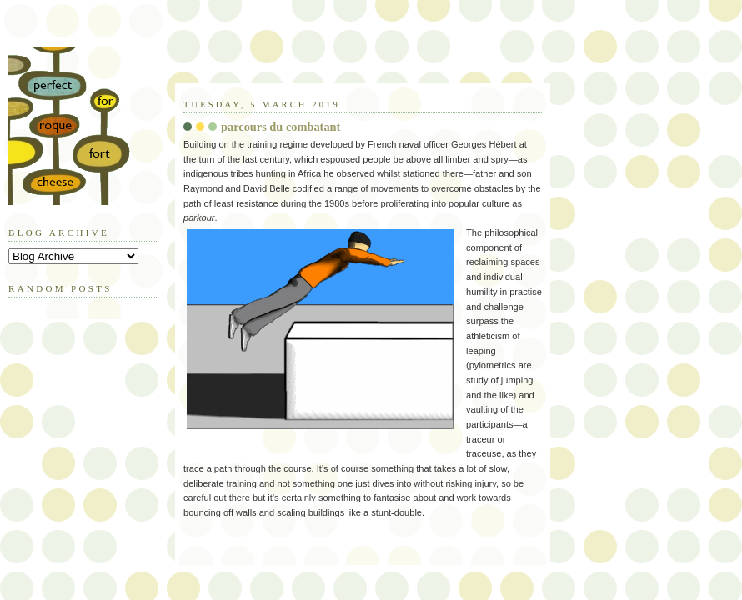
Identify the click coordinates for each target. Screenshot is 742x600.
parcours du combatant (280, 126)
